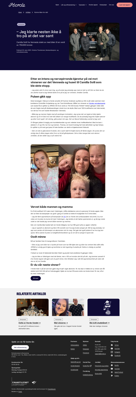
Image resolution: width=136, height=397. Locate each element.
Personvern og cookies (102, 365)
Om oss (111, 5)
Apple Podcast (117, 372)
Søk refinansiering (20, 347)
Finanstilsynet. (52, 389)
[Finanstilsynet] (20, 381)
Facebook (115, 355)
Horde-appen (93, 5)
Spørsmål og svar (76, 361)
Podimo (115, 376)
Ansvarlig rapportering (101, 369)
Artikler (30, 12)
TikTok (115, 345)
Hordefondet (74, 369)
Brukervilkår (98, 373)
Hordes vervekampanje (97, 103)
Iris (64, 216)
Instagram (115, 352)
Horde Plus (87, 366)
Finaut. (20, 391)
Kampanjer (103, 5)
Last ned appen (124, 5)
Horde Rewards (75, 365)
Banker (73, 348)
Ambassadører (75, 345)
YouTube (115, 348)
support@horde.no (100, 353)
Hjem (57, 5)
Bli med (35, 278)
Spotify (115, 365)
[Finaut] (35, 383)
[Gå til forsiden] (17, 5)
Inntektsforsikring (88, 374)
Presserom (86, 352)
